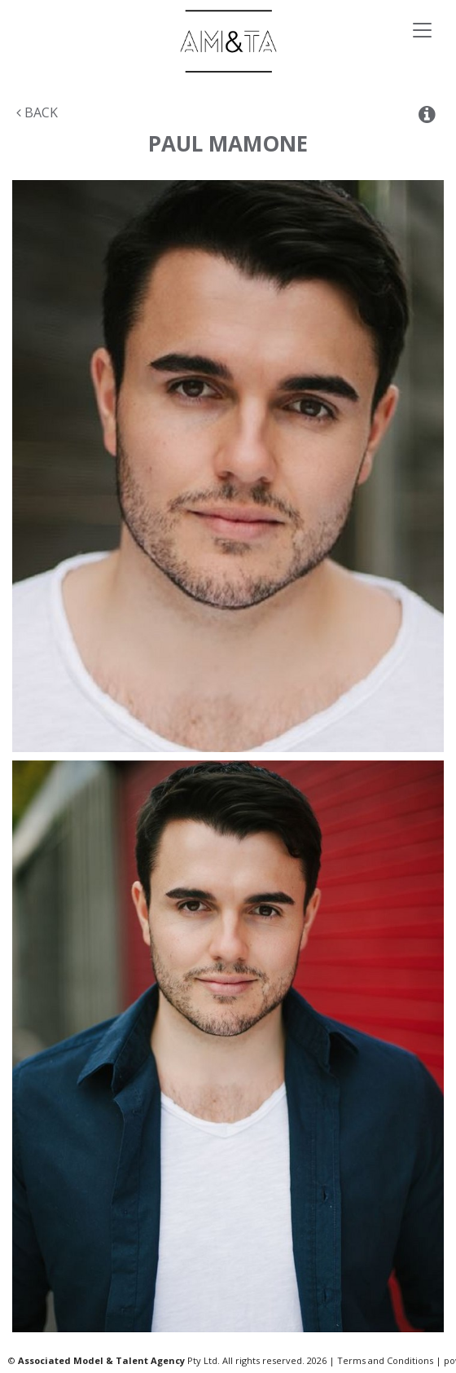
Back (37, 112)
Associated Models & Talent (227, 41)
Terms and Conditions (385, 1360)
